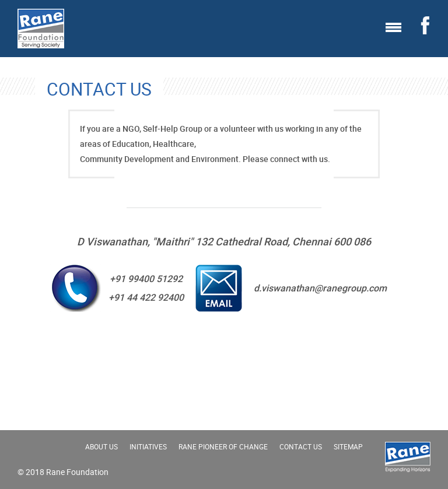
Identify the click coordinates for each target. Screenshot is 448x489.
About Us (101, 446)
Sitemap (348, 446)
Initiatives (148, 446)
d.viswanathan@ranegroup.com (320, 288)
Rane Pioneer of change (223, 446)
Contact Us (300, 446)
